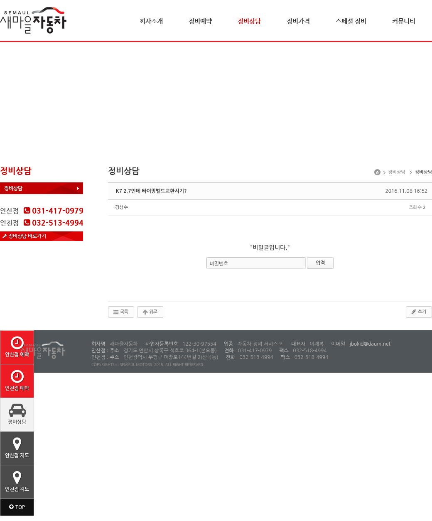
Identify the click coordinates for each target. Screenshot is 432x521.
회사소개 (151, 21)
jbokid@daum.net (369, 344)
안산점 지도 (17, 447)
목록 (120, 312)
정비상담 (249, 21)
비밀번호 (219, 263)
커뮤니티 (403, 21)
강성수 (121, 207)
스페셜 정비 (351, 21)
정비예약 (200, 21)
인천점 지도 (17, 481)
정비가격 (298, 21)
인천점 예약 (17, 380)
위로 (149, 312)
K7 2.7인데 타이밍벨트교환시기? (151, 191)
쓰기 (418, 311)
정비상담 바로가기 (24, 236)
